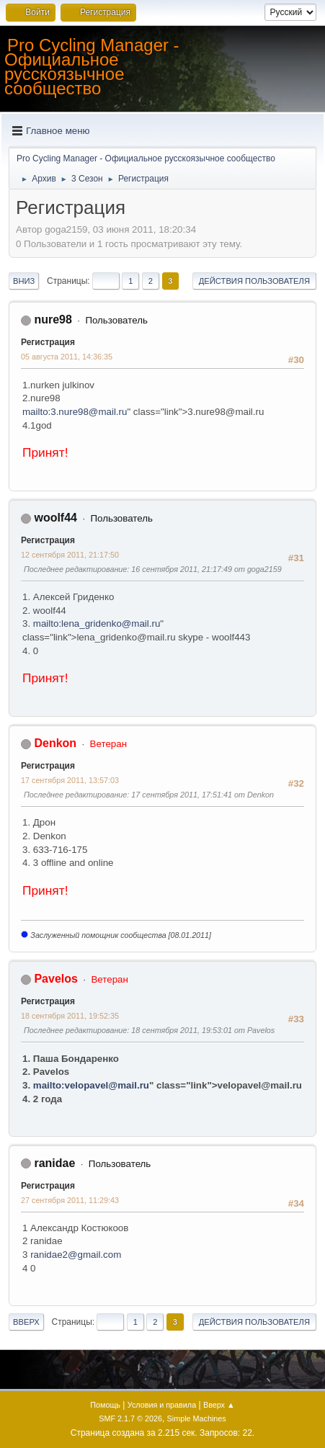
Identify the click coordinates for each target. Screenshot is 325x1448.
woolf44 (55, 517)
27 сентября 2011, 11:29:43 (70, 1200)
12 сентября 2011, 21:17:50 (70, 554)
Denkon (55, 743)
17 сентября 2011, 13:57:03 (70, 780)
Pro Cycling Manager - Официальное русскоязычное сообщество (91, 66)
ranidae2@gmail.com (75, 1254)
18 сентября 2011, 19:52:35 (70, 1015)
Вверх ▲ (219, 1404)
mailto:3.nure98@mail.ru (74, 411)
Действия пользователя (254, 281)
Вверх (26, 1322)
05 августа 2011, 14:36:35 (66, 356)
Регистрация (48, 342)
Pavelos (55, 979)
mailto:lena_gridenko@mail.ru (97, 623)
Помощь (105, 1404)
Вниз (24, 281)
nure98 (52, 319)
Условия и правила (162, 1404)
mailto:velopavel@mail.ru (91, 1085)
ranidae (54, 1163)
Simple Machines (196, 1418)
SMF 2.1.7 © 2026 (130, 1418)
